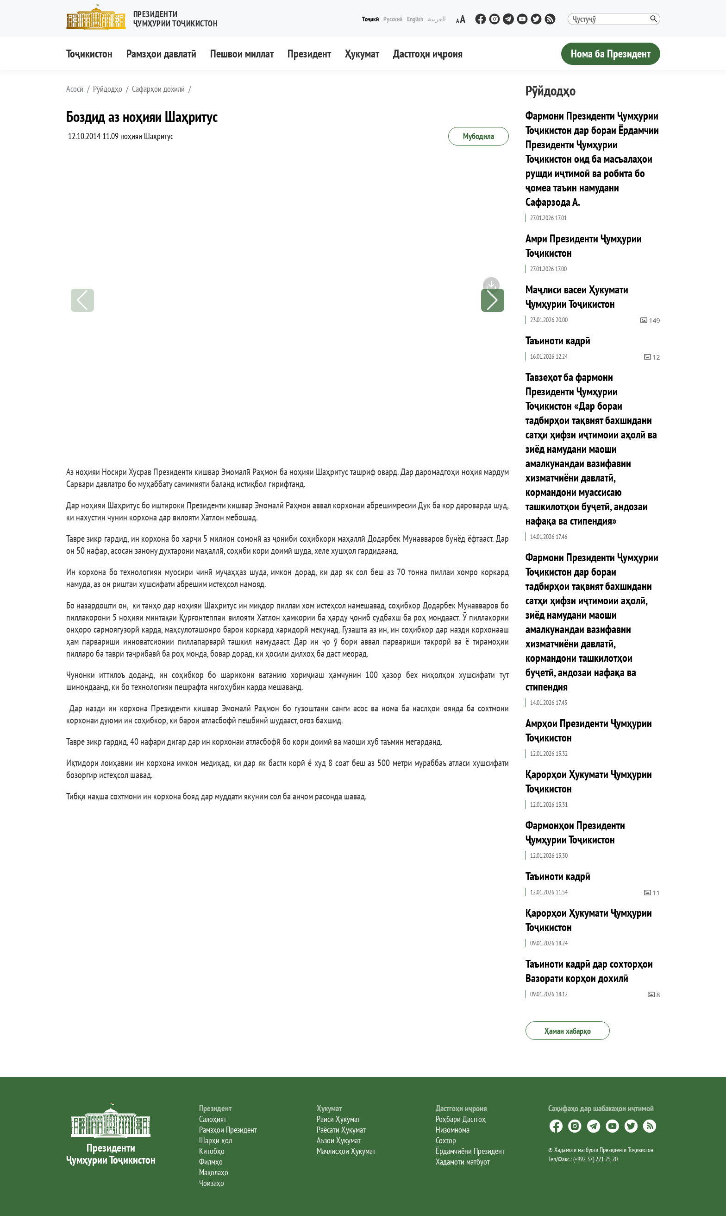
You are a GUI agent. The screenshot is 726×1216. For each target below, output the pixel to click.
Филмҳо (211, 1161)
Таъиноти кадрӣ (558, 340)
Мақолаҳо (213, 1172)
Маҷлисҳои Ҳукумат (346, 1151)
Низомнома (452, 1129)
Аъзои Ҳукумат (339, 1140)
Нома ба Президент (611, 53)
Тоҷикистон (89, 53)
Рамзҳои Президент (228, 1129)
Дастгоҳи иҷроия (428, 53)
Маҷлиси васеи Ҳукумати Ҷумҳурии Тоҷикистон (577, 296)
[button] (145, 17)
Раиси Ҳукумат (338, 1119)
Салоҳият (212, 1119)
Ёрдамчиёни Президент (470, 1151)
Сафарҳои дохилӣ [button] (158, 89)
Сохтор (446, 1140)
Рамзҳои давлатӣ (161, 53)
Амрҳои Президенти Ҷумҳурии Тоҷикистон (589, 730)
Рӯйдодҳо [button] (107, 89)
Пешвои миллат (242, 53)
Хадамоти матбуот (463, 1161)
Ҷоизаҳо (211, 1183)
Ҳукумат (362, 53)
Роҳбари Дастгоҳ (461, 1119)
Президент (309, 53)
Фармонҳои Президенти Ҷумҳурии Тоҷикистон (575, 832)
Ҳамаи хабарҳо (567, 1031)
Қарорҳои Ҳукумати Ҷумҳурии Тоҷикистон (589, 781)
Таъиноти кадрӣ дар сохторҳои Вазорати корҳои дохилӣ (589, 970)
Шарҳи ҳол (215, 1140)
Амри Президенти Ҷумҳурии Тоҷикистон (584, 245)
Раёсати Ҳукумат (341, 1129)
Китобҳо (212, 1151)
